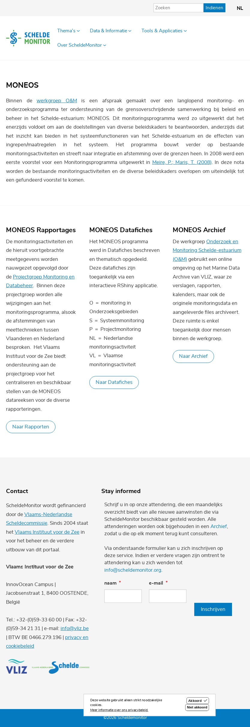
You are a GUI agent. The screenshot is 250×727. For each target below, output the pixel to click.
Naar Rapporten (30, 426)
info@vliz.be (75, 628)
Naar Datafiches (114, 382)
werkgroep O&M (57, 100)
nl (240, 8)
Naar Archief (193, 356)
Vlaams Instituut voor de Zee (47, 532)
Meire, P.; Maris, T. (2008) (182, 162)
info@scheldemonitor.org (132, 570)
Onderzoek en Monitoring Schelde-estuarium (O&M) (207, 250)
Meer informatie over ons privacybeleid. (119, 711)
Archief (218, 526)
